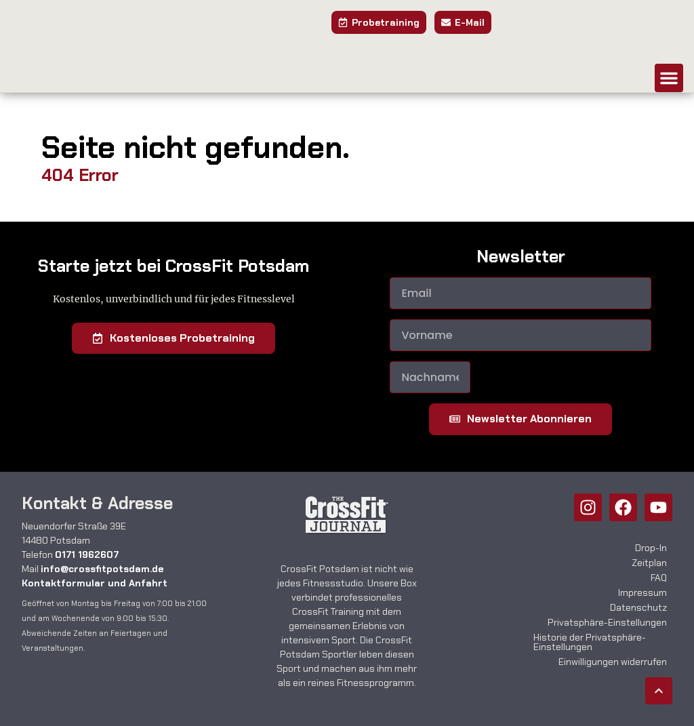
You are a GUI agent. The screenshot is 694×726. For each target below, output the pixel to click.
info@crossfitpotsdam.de (102, 569)
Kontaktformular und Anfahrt (94, 583)
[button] (669, 78)
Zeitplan (649, 562)
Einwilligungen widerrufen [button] (612, 661)
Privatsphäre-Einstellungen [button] (607, 622)
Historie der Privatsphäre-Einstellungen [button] (589, 641)
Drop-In (651, 547)
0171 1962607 (87, 554)
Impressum (642, 592)
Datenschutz (638, 607)
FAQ (659, 577)
